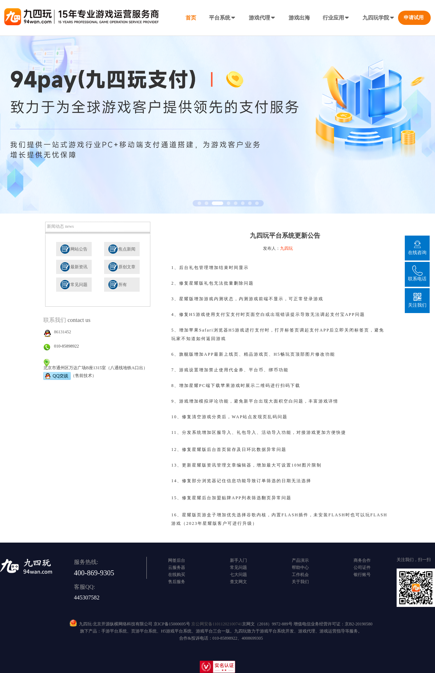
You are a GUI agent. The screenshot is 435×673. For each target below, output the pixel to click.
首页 (191, 18)
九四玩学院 (378, 18)
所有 (122, 284)
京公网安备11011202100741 (216, 623)
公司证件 (362, 567)
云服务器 (176, 567)
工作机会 (300, 574)
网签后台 (176, 560)
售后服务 (176, 581)
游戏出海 (299, 18)
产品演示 (300, 560)
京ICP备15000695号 (172, 623)
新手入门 (238, 560)
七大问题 (238, 574)
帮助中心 (300, 567)
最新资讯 (78, 266)
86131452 (62, 331)
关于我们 (300, 581)
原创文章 (126, 266)
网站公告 (78, 249)
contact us (79, 320)
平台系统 (222, 18)
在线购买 (176, 574)
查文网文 (238, 581)
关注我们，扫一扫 (414, 559)
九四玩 (286, 248)
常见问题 (78, 284)
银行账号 (362, 574)
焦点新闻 (126, 249)
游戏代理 (262, 18)
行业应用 (336, 18)
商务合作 (362, 560)
